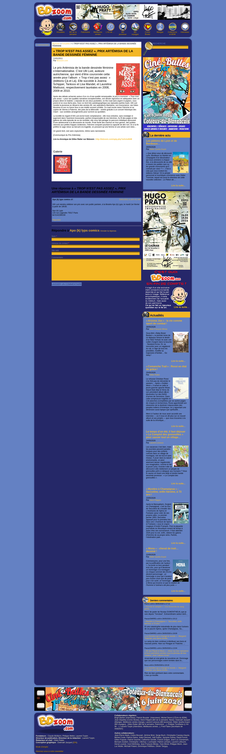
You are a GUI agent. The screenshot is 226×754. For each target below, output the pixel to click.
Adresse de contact (60, 243)
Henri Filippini (155, 500)
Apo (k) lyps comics (84, 230)
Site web (55, 250)
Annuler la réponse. (108, 231)
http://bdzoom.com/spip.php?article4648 (114, 139)
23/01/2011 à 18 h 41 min (130, 199)
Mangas (160, 28)
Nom (54, 236)
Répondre (56, 220)
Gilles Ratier (155, 375)
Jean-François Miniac (158, 329)
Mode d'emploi (42, 747)
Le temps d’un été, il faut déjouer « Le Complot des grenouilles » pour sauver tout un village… (165, 434)
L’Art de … (110, 28)
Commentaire (57, 257)
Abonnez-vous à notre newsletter (49, 751)
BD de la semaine (73, 29)
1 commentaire (42, 45)
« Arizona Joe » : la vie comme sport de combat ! (164, 322)
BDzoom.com (62, 61)
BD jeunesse (123, 29)
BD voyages (135, 29)
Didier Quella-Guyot (158, 149)
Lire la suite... (178, 185)
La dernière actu (160, 135)
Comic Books (148, 29)
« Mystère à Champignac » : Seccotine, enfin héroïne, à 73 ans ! (163, 492)
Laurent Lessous (157, 443)
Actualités (61, 28)
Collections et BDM (172, 29)
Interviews (185, 28)
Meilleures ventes (98, 29)
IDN (74, 742)
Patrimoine (85, 28)
